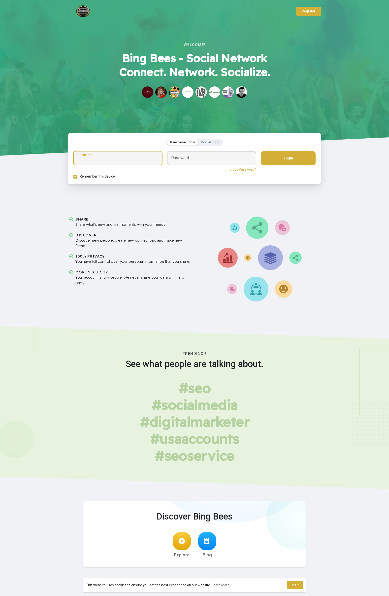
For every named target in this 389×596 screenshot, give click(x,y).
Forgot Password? (241, 170)
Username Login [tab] (182, 143)
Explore (182, 546)
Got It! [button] (295, 585)
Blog (207, 546)
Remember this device (98, 177)
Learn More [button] (220, 585)
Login (287, 159)
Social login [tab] (210, 143)
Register (309, 11)
